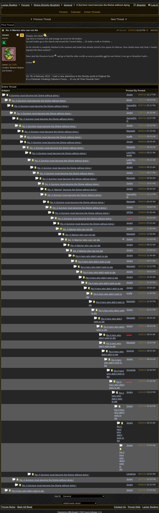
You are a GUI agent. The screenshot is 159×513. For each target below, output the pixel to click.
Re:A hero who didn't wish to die (92, 256)
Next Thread (119, 19)
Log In (153, 5)
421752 (155, 30)
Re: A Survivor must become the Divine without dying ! (39, 100)
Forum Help (134, 507)
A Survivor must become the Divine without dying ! (34, 95)
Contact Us (120, 507)
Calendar (76, 12)
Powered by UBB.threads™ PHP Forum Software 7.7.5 (79, 512)
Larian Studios (9, 5)
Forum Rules (8, 507)
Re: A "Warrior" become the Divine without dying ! (72, 189)
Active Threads (92, 12)
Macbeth (121, 30)
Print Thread (7, 25)
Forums (25, 5)
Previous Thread (40, 19)
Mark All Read (24, 507)
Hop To (58, 496)
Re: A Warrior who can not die (22, 30)
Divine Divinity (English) (47, 5)
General (68, 5)
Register (139, 5)
